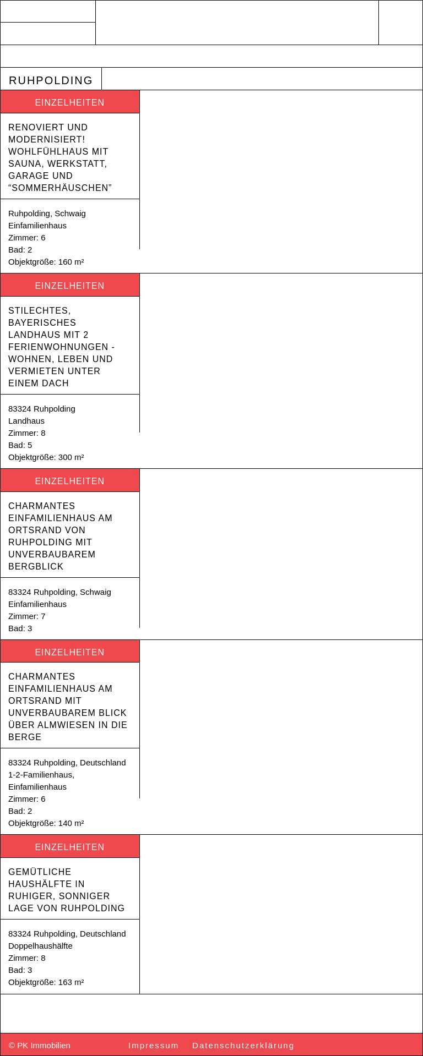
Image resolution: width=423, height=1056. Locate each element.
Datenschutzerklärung (243, 1045)
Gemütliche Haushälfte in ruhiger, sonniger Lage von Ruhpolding (66, 890)
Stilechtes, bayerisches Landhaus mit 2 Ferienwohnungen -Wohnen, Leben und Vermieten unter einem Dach (62, 347)
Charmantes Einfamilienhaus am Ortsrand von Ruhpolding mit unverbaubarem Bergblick (62, 536)
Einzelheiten (70, 102)
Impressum (153, 1045)
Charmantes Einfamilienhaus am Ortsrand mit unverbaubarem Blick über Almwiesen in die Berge (69, 707)
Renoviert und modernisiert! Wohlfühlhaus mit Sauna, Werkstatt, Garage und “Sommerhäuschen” (60, 158)
